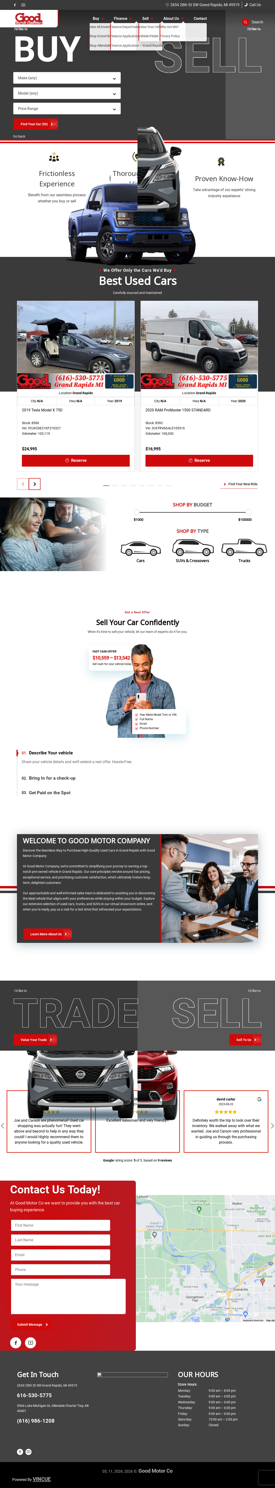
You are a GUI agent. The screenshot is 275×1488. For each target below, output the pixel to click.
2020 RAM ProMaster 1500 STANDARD (178, 410)
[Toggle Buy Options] (35, 1039)
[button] (252, 22)
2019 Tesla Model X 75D (42, 410)
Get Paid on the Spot (46, 793)
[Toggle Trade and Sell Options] (245, 1039)
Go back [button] (19, 136)
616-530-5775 (34, 1395)
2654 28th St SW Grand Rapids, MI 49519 (202, 5)
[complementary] (261, 1474)
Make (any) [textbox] (27, 78)
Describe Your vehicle (47, 753)
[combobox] (67, 78)
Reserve (76, 460)
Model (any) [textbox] (28, 93)
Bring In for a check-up (49, 778)
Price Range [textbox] (28, 108)
